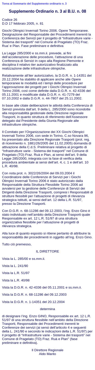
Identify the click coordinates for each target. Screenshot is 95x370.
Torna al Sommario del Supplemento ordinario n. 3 (34, 3)
